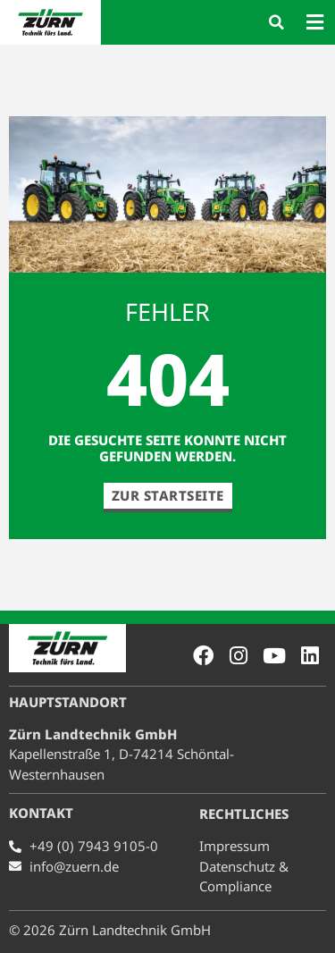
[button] (276, 22)
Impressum (234, 846)
